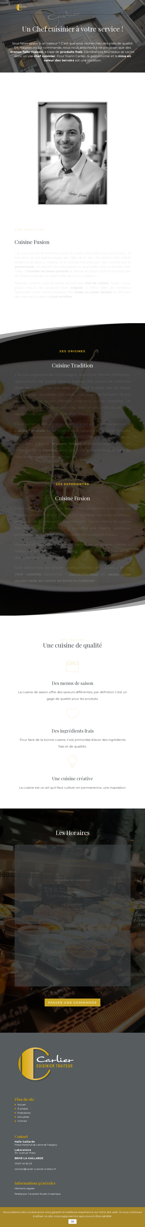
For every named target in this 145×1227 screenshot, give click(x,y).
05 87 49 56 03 (23, 1163)
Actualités (23, 1116)
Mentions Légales (24, 1188)
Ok (72, 1221)
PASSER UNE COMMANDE (72, 1002)
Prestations (24, 1112)
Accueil (21, 1104)
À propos (22, 1108)
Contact (22, 1121)
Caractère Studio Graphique (44, 1193)
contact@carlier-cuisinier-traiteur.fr (35, 1168)
